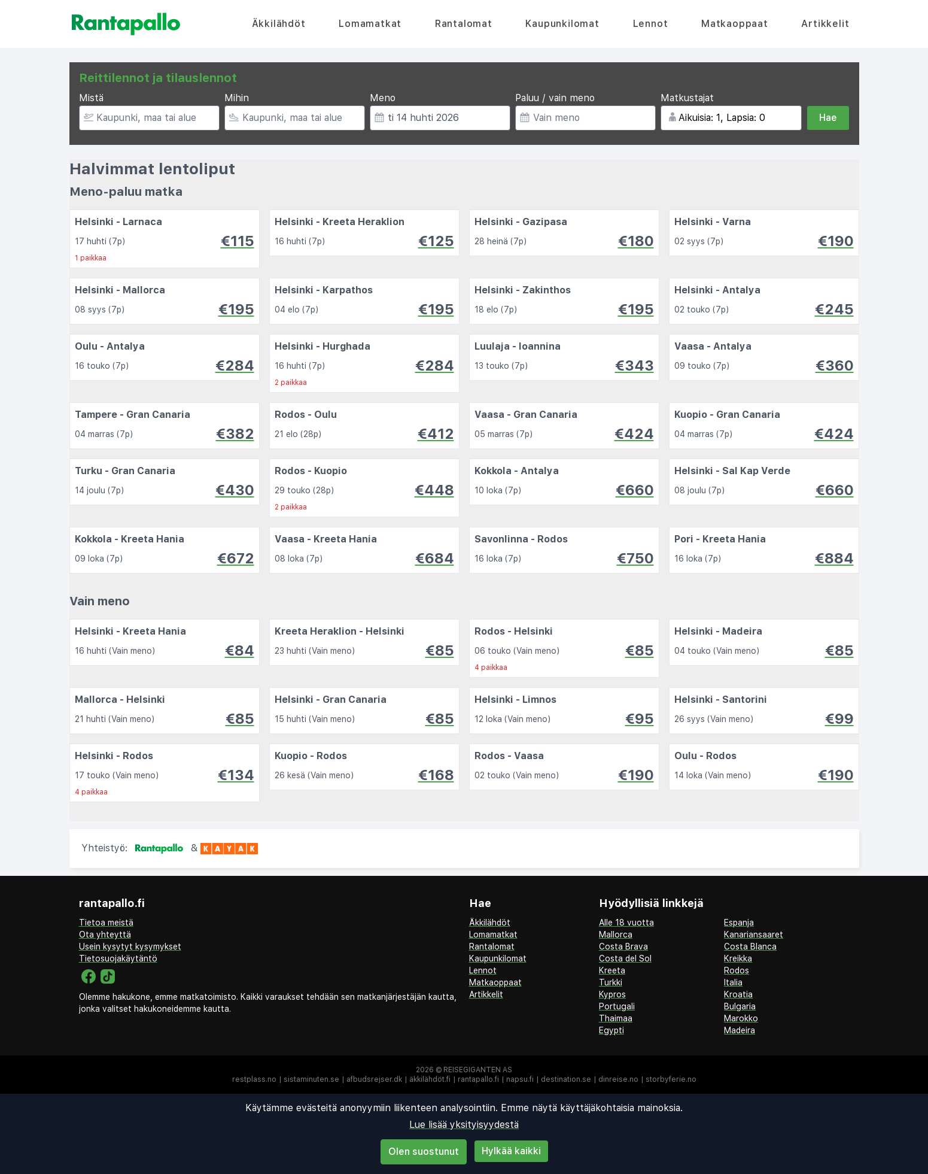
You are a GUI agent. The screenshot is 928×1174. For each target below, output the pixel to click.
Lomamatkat (370, 23)
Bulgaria (740, 1006)
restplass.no (254, 1079)
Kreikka (738, 958)
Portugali (617, 1006)
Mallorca (615, 934)
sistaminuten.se (311, 1079)
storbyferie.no (671, 1079)
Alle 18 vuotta (626, 922)
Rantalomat (463, 23)
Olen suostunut (423, 1151)
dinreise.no (618, 1079)
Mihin (236, 98)
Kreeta (612, 970)
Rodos (736, 970)
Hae (828, 117)
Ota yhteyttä (105, 934)
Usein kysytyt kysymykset (130, 946)
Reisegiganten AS (477, 1070)
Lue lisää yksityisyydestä (464, 1124)
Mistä (91, 98)
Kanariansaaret (753, 934)
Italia (733, 982)
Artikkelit (825, 23)
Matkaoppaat (734, 23)
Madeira (739, 1030)
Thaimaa (615, 1018)
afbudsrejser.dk (374, 1079)
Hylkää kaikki (511, 1151)
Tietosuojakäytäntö (118, 958)
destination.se (566, 1079)
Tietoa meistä (106, 922)
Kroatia (738, 994)
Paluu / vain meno (555, 98)
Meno (382, 98)
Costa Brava (623, 946)
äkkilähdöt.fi (430, 1079)
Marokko (741, 1018)
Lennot (650, 23)
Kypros (612, 994)
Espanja (739, 922)
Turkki (610, 982)
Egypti (611, 1030)
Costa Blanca (750, 946)
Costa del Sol (625, 958)
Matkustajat (687, 98)
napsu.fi (520, 1079)
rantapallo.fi (478, 1079)
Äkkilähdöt (279, 23)
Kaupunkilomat (562, 23)
